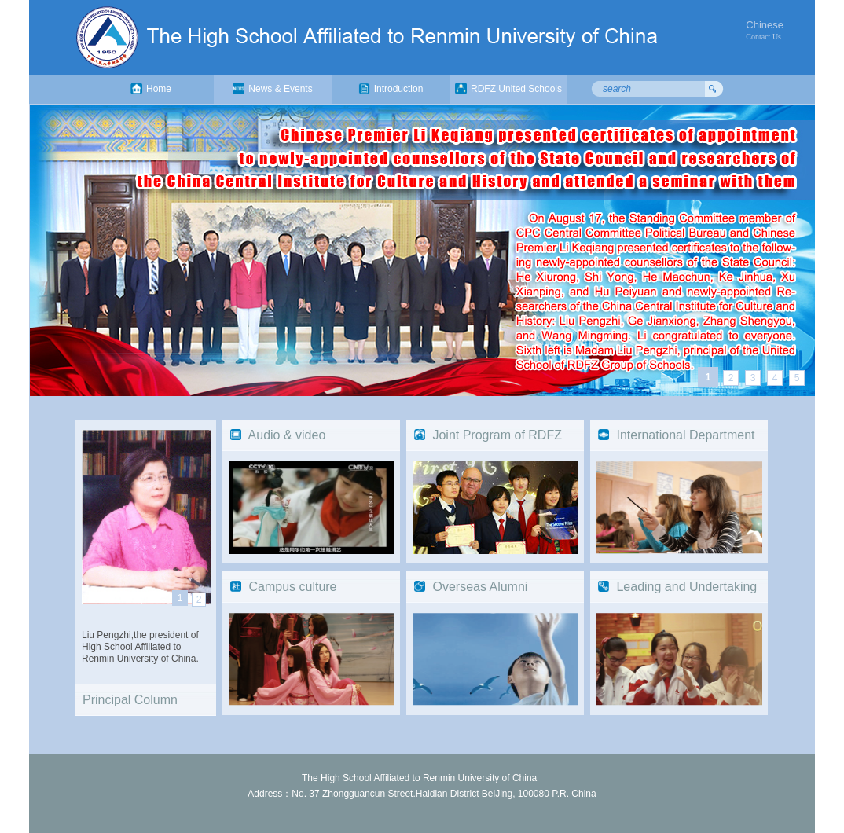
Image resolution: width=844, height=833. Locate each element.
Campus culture (292, 586)
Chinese (764, 25)
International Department (685, 435)
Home (150, 88)
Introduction (391, 88)
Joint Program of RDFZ (496, 435)
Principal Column (130, 699)
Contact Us (763, 36)
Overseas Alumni (479, 586)
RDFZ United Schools (508, 88)
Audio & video (287, 435)
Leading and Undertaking (686, 586)
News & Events (272, 88)
